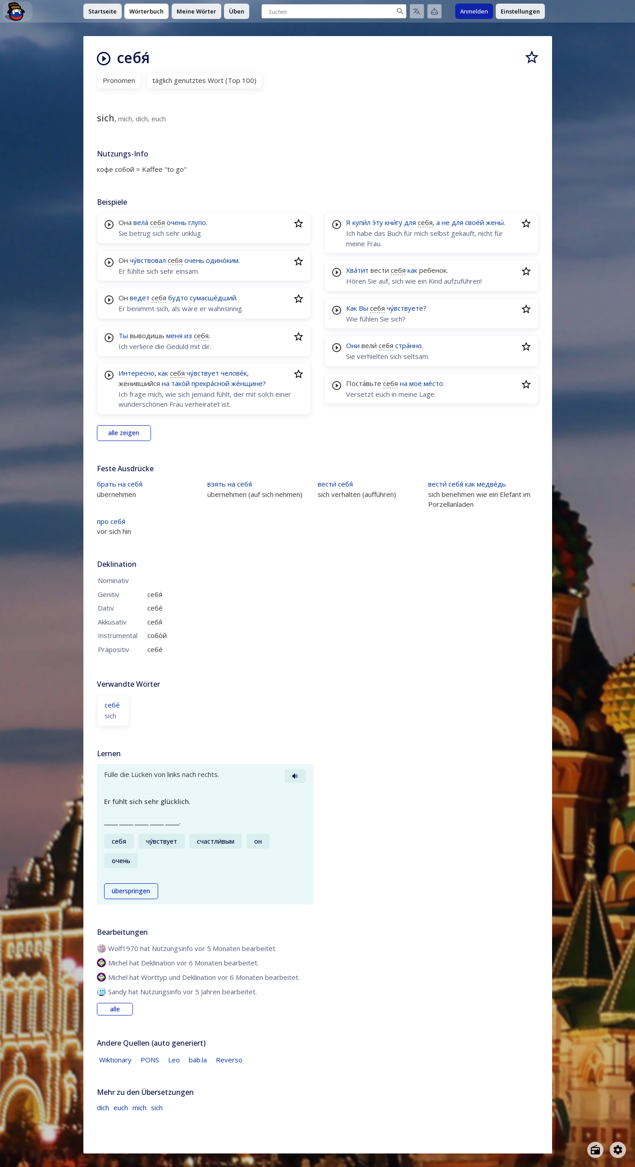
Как (351, 307)
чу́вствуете (405, 307)
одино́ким (222, 260)
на (165, 383)
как (163, 372)
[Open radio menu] (595, 1150)
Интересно (137, 372)
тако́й (180, 383)
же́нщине (247, 383)
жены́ (495, 222)
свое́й (474, 222)
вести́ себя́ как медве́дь (467, 483)
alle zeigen (123, 433)
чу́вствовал (148, 260)
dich (103, 1107)
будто (178, 297)
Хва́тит (357, 270)
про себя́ (111, 521)
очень (177, 222)
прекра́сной (210, 383)
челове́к (234, 372)
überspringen (131, 891)
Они (353, 345)
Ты (123, 335)
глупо (197, 222)
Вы (363, 307)
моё (415, 383)
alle (115, 1009)
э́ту (377, 222)
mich (139, 1107)
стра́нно (408, 345)
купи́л (361, 222)
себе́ (112, 704)
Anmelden (474, 11)
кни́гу (393, 222)
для (410, 222)
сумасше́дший (213, 297)
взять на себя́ (229, 483)
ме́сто (433, 383)
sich (157, 1107)
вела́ (140, 222)
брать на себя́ (119, 483)
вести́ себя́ (335, 483)
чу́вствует (203, 372)
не (446, 222)
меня (174, 335)
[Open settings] (618, 1150)
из (188, 335)
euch (121, 1107)
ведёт (140, 297)
